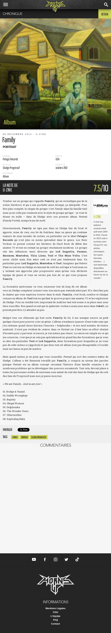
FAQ (55, 619)
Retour (104, 14)
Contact (55, 623)
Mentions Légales (55, 608)
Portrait (24, 437)
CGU (55, 612)
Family (15, 437)
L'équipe (55, 616)
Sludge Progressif (38, 437)
